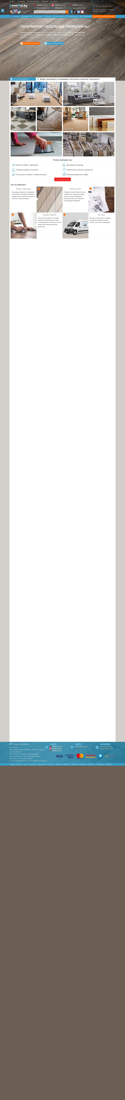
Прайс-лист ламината (63, 764)
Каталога (103, 11)
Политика (91, 764)
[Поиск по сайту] (66, 11)
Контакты (53, 1)
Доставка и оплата (33, 1)
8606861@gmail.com (43, 8)
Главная (12, 764)
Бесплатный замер (106, 746)
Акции (25, 764)
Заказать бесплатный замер (104, 16)
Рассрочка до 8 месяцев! (26, 11)
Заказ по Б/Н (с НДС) (79, 8)
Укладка (12, 1)
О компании (21, 1)
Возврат (109, 764)
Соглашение (100, 764)
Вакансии (45, 1)
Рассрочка (32, 764)
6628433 (57, 746)
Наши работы (41, 764)
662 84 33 (42, 5)
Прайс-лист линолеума (79, 764)
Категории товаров (20, 79)
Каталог (19, 764)
